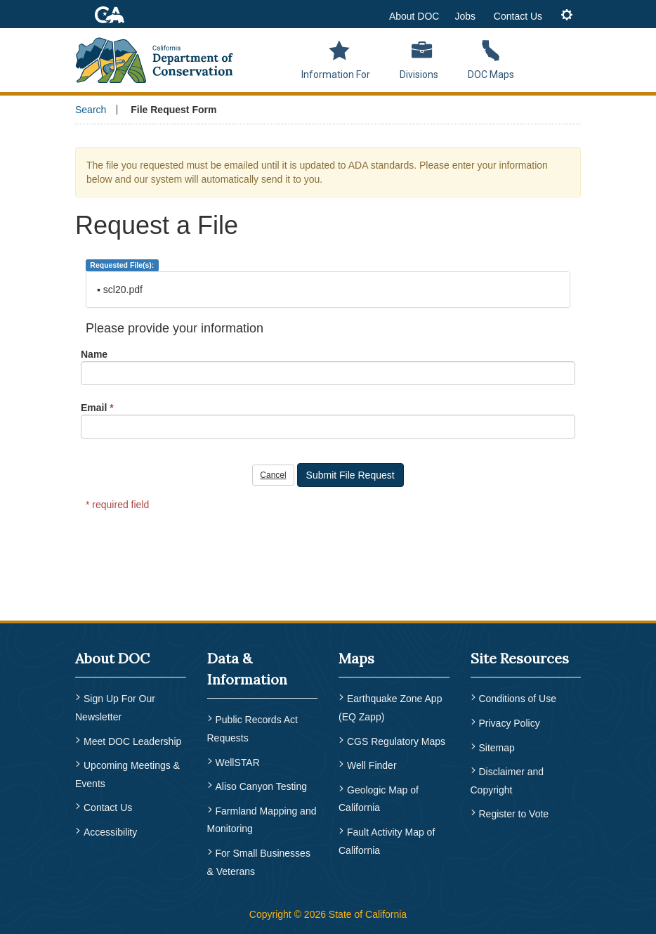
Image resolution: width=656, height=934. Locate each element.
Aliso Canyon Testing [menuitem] (261, 786)
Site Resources (520, 658)
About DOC (414, 16)
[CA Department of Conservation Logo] (160, 58)
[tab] (567, 16)
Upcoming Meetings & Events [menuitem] (127, 774)
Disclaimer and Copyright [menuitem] (507, 781)
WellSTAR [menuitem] (238, 762)
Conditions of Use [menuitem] (518, 698)
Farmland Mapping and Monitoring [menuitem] (262, 820)
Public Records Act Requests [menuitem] (253, 729)
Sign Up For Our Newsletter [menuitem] (115, 707)
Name (94, 354)
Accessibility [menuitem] (110, 832)
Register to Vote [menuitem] (514, 813)
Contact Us (518, 16)
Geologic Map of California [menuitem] (379, 799)
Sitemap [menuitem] (497, 747)
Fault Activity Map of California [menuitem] (387, 841)
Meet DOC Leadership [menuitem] (132, 741)
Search (90, 110)
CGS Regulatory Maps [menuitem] (396, 741)
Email (94, 407)
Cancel (273, 475)
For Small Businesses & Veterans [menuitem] (258, 862)
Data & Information (247, 668)
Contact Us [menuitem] (108, 807)
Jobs (464, 16)
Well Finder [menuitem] (372, 765)
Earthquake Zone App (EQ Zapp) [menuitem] (390, 707)
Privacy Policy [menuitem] (509, 723)
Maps (356, 658)
